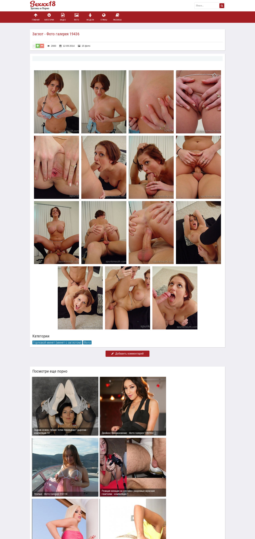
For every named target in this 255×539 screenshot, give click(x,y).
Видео (63, 17)
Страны (103, 17)
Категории (49, 17)
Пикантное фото (46, 5)
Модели (90, 17)
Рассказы (117, 17)
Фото (76, 17)
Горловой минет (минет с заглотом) (57, 342)
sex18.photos (64, 521)
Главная (35, 17)
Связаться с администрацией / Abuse (49, 519)
